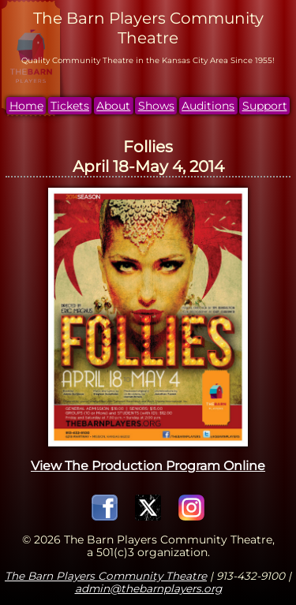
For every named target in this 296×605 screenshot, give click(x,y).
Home (26, 105)
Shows (156, 105)
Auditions (208, 105)
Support (264, 105)
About (113, 105)
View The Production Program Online (148, 465)
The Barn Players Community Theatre (106, 576)
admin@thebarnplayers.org (148, 588)
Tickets (70, 105)
